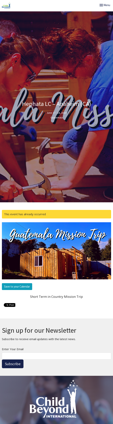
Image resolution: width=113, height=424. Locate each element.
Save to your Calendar (17, 286)
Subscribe (12, 363)
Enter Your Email (12, 349)
